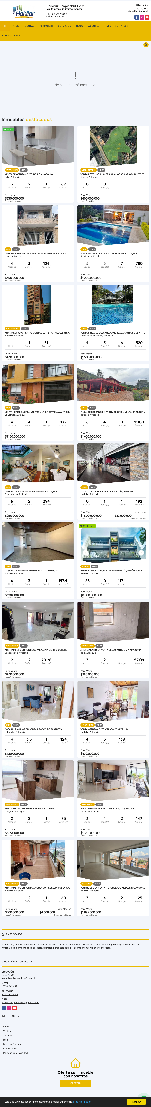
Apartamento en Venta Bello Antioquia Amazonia (110, 650)
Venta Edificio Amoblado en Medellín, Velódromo (111, 570)
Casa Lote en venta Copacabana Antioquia (31, 491)
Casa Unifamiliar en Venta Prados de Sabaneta (33, 729)
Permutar (46, 25)
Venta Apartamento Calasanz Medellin (104, 729)
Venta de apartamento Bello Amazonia (29, 174)
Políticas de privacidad (15, 1052)
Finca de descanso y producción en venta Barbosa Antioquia (113, 412)
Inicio (16, 25)
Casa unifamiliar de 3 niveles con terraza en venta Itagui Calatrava (38, 253)
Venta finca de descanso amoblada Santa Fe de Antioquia (113, 332)
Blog (79, 25)
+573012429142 (58, 16)
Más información (86, 1102)
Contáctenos (11, 35)
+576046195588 (59, 13)
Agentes (93, 25)
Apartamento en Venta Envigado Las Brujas (107, 808)
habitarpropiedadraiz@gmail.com (64, 8)
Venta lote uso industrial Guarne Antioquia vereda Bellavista (113, 174)
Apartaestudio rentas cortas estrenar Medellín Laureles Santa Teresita (38, 332)
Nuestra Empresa (116, 25)
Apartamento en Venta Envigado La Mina (29, 808)
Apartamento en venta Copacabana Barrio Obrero (36, 650)
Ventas (29, 25)
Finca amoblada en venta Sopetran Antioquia (108, 253)
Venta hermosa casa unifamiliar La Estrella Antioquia (38, 412)
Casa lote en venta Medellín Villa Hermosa (31, 570)
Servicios (64, 25)
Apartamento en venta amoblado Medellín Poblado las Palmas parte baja (38, 888)
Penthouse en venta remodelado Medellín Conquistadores (113, 888)
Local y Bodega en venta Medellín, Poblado (107, 491)
